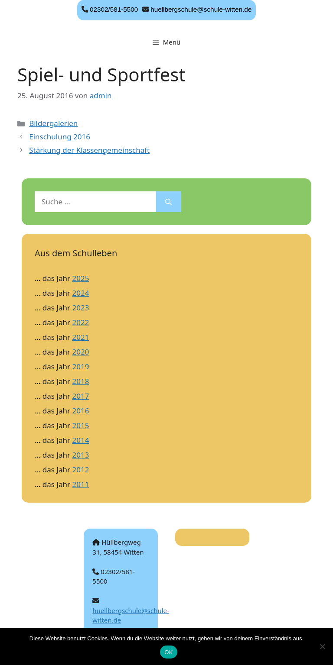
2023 (80, 308)
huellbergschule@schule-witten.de (200, 9)
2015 (80, 425)
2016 (80, 411)
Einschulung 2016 (59, 137)
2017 (80, 396)
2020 (80, 352)
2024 (80, 293)
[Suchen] (168, 201)
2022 (80, 322)
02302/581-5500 (114, 9)
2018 (80, 381)
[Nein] (322, 646)
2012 (80, 470)
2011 (80, 484)
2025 (80, 278)
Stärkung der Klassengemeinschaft (89, 150)
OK (168, 652)
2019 (80, 366)
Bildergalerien (53, 123)
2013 (80, 455)
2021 (80, 337)
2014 (80, 440)
